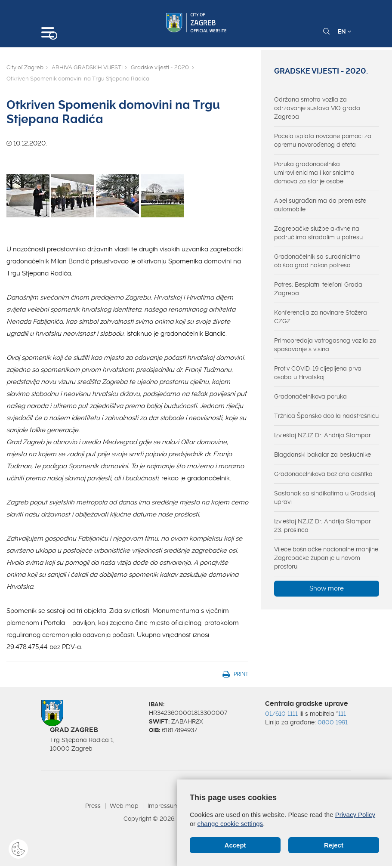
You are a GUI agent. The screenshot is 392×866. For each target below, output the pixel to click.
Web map (124, 805)
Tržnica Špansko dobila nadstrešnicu (326, 415)
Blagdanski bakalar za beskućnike (322, 454)
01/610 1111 (281, 713)
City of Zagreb (24, 67)
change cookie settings (230, 823)
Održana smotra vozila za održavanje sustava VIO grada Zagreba (317, 108)
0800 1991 (333, 722)
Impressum (163, 805)
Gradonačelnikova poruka (310, 396)
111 (342, 713)
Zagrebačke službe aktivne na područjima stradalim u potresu (318, 233)
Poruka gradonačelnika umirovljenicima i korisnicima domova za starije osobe (314, 173)
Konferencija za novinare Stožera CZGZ (320, 317)
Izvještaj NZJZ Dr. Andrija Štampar (322, 435)
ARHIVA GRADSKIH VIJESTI (87, 67)
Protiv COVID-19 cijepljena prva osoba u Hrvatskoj (317, 372)
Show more (326, 588)
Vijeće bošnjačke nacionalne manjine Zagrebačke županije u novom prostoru (326, 558)
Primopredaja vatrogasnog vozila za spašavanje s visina (325, 345)
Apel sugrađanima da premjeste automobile (320, 205)
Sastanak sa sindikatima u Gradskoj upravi (324, 497)
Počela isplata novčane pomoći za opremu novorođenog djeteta (322, 140)
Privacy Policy (355, 814)
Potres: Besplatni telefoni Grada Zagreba (318, 289)
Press (93, 805)
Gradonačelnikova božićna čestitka (323, 473)
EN (344, 31)
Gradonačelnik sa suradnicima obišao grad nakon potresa (317, 261)
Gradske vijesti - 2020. (160, 67)
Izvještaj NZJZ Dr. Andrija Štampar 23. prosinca (322, 525)
